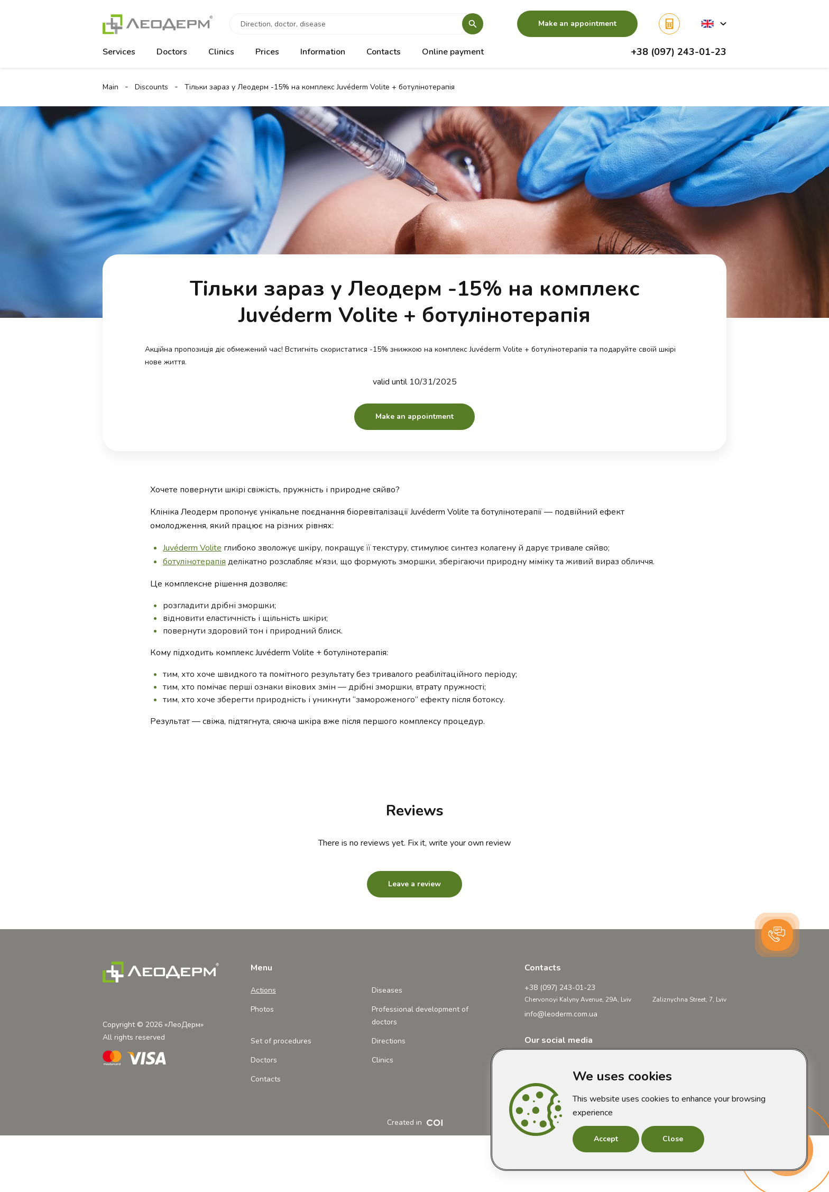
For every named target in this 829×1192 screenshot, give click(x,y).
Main (110, 87)
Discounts (151, 87)
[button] (713, 23)
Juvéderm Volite (192, 548)
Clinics (221, 52)
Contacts (383, 52)
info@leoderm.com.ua (560, 1014)
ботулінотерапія (194, 561)
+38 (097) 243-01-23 (678, 51)
